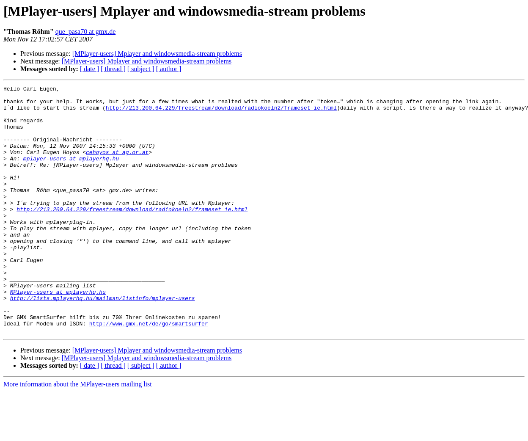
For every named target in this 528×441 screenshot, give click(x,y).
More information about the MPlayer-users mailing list (77, 433)
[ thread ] (113, 68)
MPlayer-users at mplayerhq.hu (58, 333)
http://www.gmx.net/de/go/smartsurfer (148, 371)
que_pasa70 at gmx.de (85, 31)
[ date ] (89, 68)
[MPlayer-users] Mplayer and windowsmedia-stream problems (157, 53)
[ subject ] (140, 68)
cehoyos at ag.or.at (117, 166)
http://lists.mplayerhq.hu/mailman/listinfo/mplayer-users (102, 341)
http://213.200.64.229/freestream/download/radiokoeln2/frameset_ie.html (221, 112)
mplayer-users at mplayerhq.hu (71, 173)
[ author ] (169, 68)
